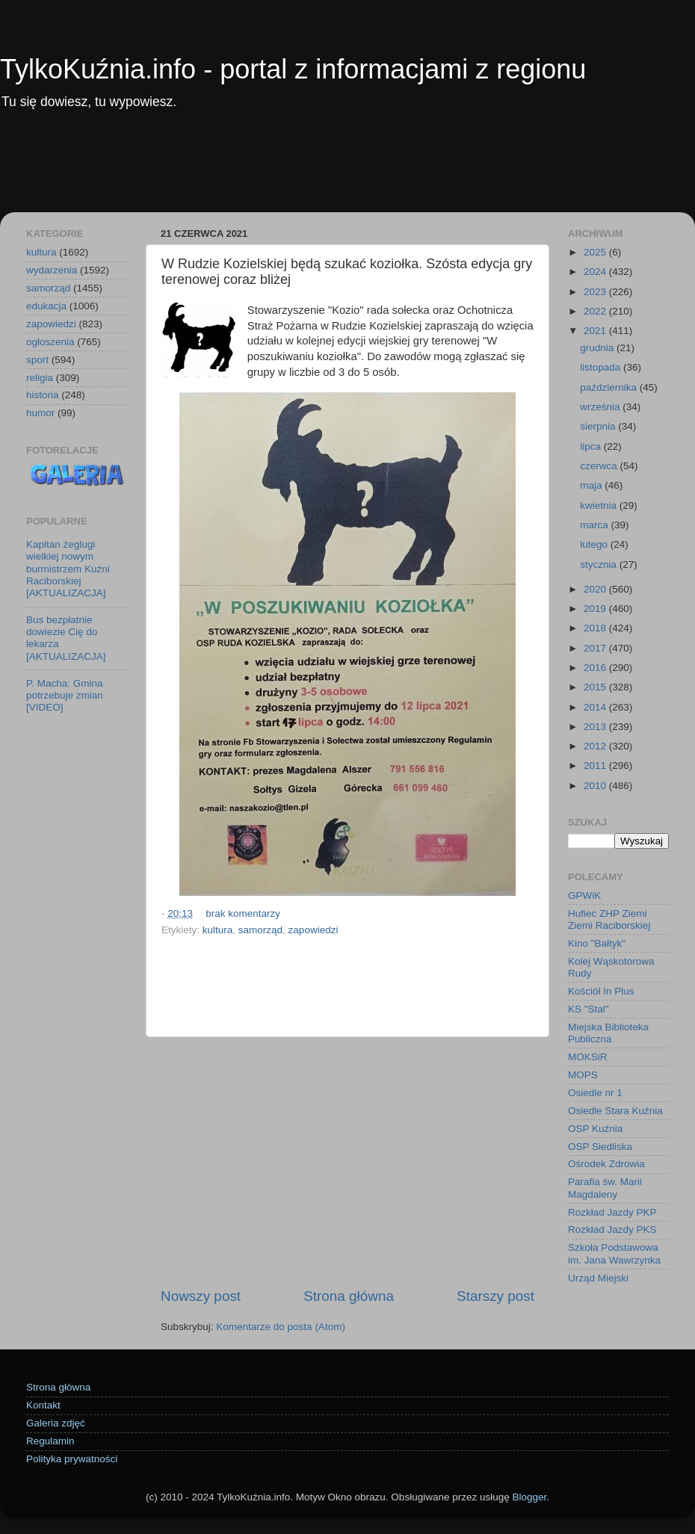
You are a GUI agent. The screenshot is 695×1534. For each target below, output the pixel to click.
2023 (596, 291)
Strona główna (348, 1296)
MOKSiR (588, 1057)
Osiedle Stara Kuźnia (615, 1110)
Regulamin (50, 1441)
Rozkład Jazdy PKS (612, 1229)
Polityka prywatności (71, 1459)
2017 (596, 648)
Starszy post (495, 1296)
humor (40, 412)
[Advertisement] (347, 171)
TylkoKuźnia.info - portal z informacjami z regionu (293, 69)
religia (39, 377)
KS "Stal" (588, 1009)
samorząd (260, 929)
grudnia (598, 347)
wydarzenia (51, 270)
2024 (596, 271)
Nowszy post (201, 1296)
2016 (596, 667)
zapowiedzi (313, 929)
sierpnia (599, 426)
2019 (596, 608)
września (601, 406)
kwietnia (600, 505)
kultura (218, 929)
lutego (595, 544)
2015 (596, 687)
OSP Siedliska (600, 1146)
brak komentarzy (243, 913)
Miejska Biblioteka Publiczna (608, 1033)
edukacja (46, 306)
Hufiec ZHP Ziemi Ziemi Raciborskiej (609, 919)
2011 (596, 765)
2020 (596, 589)
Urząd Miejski (598, 1278)
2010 (596, 785)
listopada (601, 367)
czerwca (600, 465)
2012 (596, 746)
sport (37, 359)
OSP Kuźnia (595, 1128)
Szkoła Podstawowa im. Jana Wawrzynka (614, 1253)
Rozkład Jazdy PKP (612, 1212)
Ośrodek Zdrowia (606, 1163)
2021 (596, 330)
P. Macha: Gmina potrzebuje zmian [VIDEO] (64, 695)
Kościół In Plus (601, 991)
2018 (596, 628)
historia (42, 394)
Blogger (529, 1497)
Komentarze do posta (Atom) (280, 1326)
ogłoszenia (50, 341)
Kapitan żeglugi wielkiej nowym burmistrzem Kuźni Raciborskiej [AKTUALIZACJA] (68, 569)
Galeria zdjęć (55, 1423)
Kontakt (43, 1405)
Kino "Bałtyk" (597, 943)
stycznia (600, 564)
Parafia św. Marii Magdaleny (605, 1187)
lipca (592, 446)
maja (592, 485)
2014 (596, 707)
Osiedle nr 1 (595, 1092)
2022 (596, 311)
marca (595, 525)
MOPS (583, 1074)
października (610, 387)
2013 (596, 726)
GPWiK (584, 895)
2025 (596, 252)
